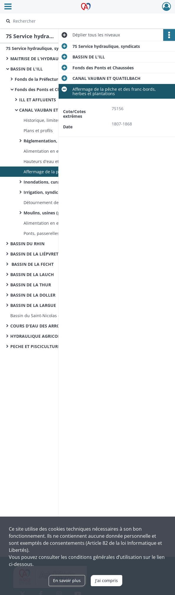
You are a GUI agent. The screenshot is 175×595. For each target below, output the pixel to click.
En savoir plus (67, 580)
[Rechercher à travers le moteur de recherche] (82, 20)
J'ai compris (106, 580)
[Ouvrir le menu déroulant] (7, 7)
